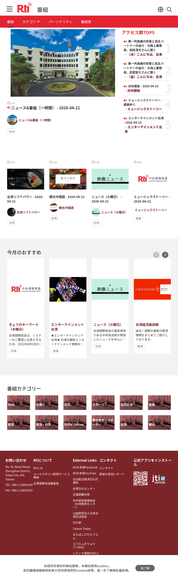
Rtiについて (43, 460)
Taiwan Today (81, 524)
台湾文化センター (83, 488)
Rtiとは (38, 468)
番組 (10, 21)
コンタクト (107, 460)
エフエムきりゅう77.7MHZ (83, 541)
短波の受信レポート (111, 474)
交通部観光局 (80, 494)
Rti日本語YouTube (84, 473)
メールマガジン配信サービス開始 (53, 475)
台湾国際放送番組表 (46, 483)
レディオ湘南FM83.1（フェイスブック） (85, 550)
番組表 (87, 21)
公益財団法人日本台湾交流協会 (85, 511)
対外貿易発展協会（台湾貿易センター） (85, 502)
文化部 (76, 518)
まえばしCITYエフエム (85, 532)
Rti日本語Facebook (84, 467)
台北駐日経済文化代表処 (85, 480)
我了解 (145, 568)
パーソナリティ (61, 21)
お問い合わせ (15, 460)
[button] (165, 255)
